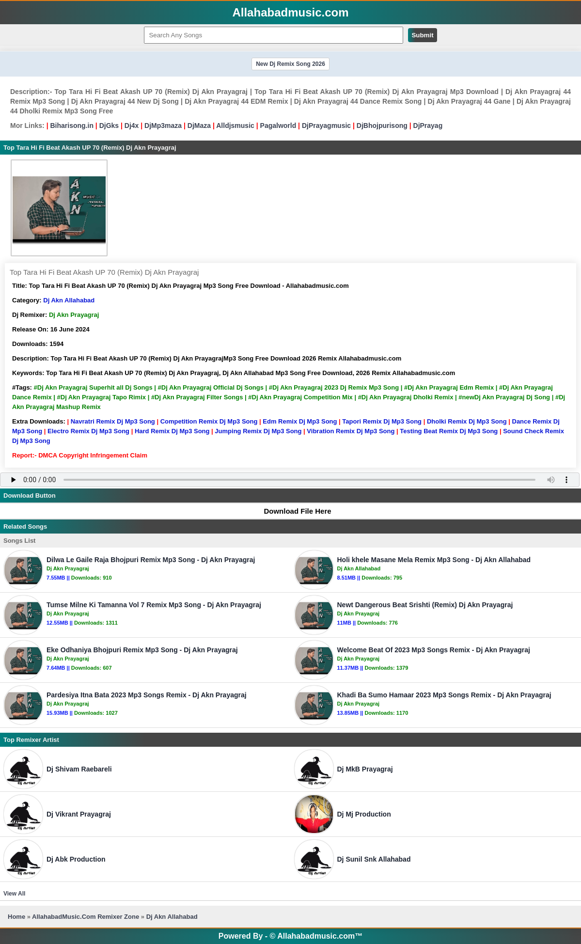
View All (14, 893)
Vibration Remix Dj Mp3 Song (350, 431)
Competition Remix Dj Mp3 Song (209, 421)
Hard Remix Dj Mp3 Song (172, 431)
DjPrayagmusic (326, 125)
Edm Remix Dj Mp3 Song (300, 421)
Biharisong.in (71, 125)
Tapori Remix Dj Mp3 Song (382, 421)
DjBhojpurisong (382, 125)
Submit (422, 35)
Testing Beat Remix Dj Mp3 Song (449, 431)
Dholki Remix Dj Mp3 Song (467, 421)
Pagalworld (278, 125)
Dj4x (132, 125)
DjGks (109, 125)
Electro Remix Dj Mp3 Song (88, 431)
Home (16, 916)
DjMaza (199, 125)
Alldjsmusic (235, 125)
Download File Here (292, 511)
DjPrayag (428, 125)
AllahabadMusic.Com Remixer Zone (86, 916)
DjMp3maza (163, 125)
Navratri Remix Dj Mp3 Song (113, 421)
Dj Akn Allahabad (68, 300)
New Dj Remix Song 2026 (290, 64)
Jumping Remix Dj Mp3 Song (258, 431)
